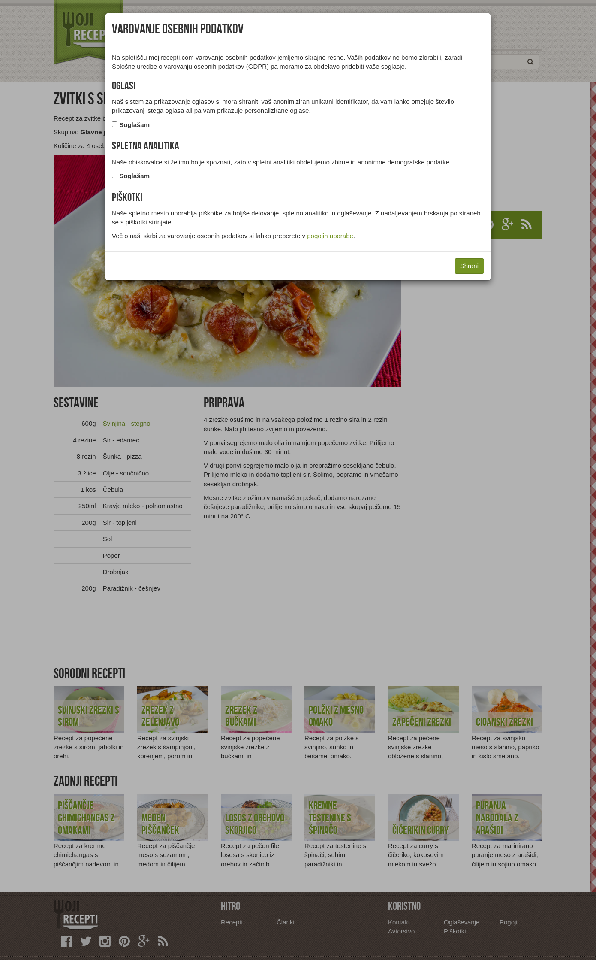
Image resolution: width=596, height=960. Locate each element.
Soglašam (134, 124)
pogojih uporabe (330, 235)
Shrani (469, 266)
